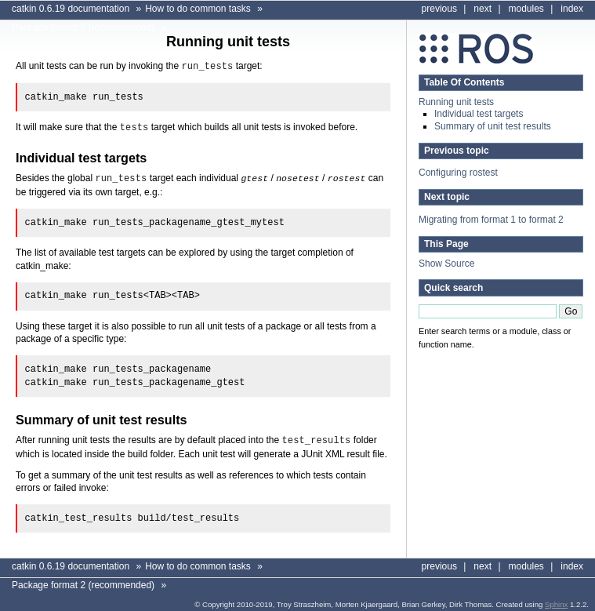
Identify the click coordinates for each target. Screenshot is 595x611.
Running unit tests (456, 101)
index (572, 8)
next (482, 8)
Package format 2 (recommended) (83, 27)
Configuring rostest (458, 172)
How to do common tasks (198, 8)
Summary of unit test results (492, 126)
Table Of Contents (464, 82)
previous (439, 8)
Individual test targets (478, 113)
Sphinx (556, 601)
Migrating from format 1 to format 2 (491, 219)
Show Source (446, 263)
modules (526, 8)
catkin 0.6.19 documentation (70, 8)
